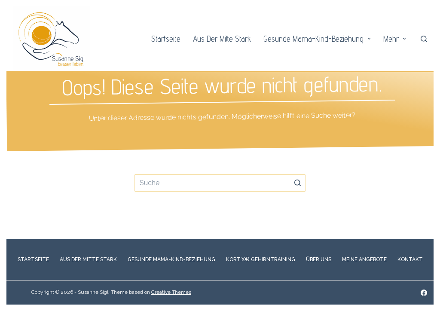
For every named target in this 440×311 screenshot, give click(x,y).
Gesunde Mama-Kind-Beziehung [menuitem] (318, 38)
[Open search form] (424, 39)
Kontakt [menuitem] (410, 259)
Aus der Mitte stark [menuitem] (222, 38)
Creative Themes (171, 292)
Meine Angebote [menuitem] (364, 259)
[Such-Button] (297, 183)
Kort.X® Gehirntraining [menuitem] (260, 259)
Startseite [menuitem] (165, 38)
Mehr (395, 38)
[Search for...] (220, 183)
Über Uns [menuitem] (318, 259)
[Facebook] (424, 293)
